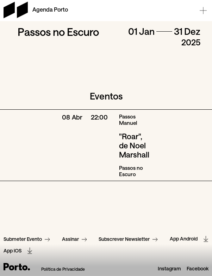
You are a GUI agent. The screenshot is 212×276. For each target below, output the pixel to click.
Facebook (197, 268)
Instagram (169, 268)
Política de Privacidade (63, 268)
